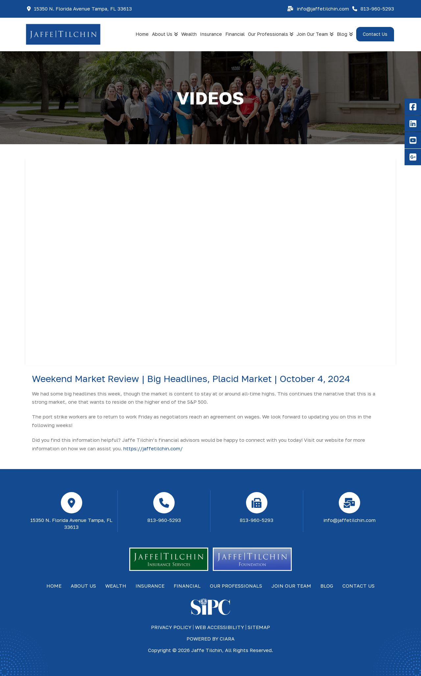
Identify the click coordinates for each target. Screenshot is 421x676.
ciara (227, 639)
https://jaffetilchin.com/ (153, 448)
